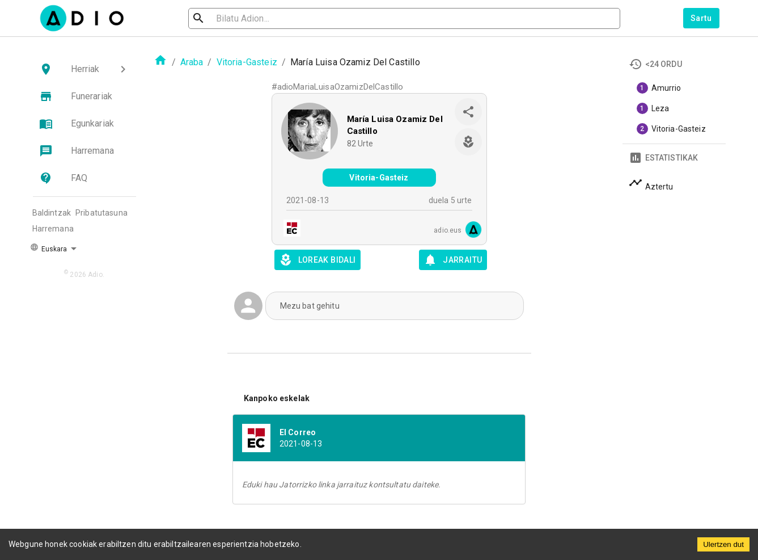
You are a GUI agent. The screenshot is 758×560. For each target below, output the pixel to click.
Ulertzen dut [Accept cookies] (723, 544)
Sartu (701, 18)
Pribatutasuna (101, 212)
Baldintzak (51, 212)
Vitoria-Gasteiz (247, 62)
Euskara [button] (48, 248)
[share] (468, 111)
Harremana (53, 228)
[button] (84, 69)
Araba (192, 62)
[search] (235, 18)
